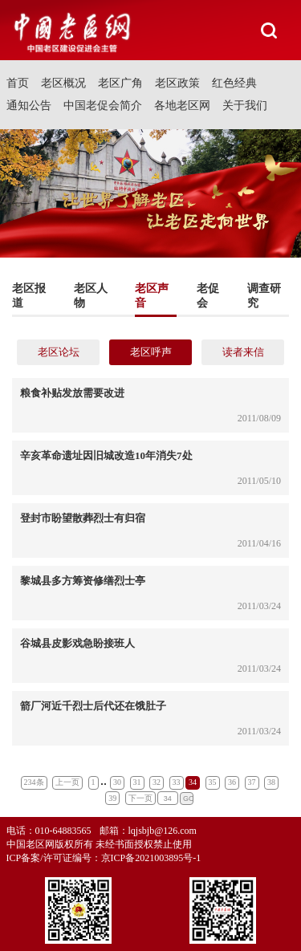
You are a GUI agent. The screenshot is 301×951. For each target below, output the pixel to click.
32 (157, 782)
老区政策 (177, 83)
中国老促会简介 (102, 106)
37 (252, 782)
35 (213, 782)
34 (193, 782)
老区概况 (63, 83)
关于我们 (244, 106)
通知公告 (28, 106)
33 (177, 782)
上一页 (67, 782)
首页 (17, 83)
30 (117, 782)
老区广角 (120, 83)
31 (137, 782)
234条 (34, 782)
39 (112, 798)
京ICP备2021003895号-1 (151, 858)
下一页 (140, 798)
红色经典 (234, 83)
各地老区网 (182, 106)
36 (232, 782)
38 (271, 782)
